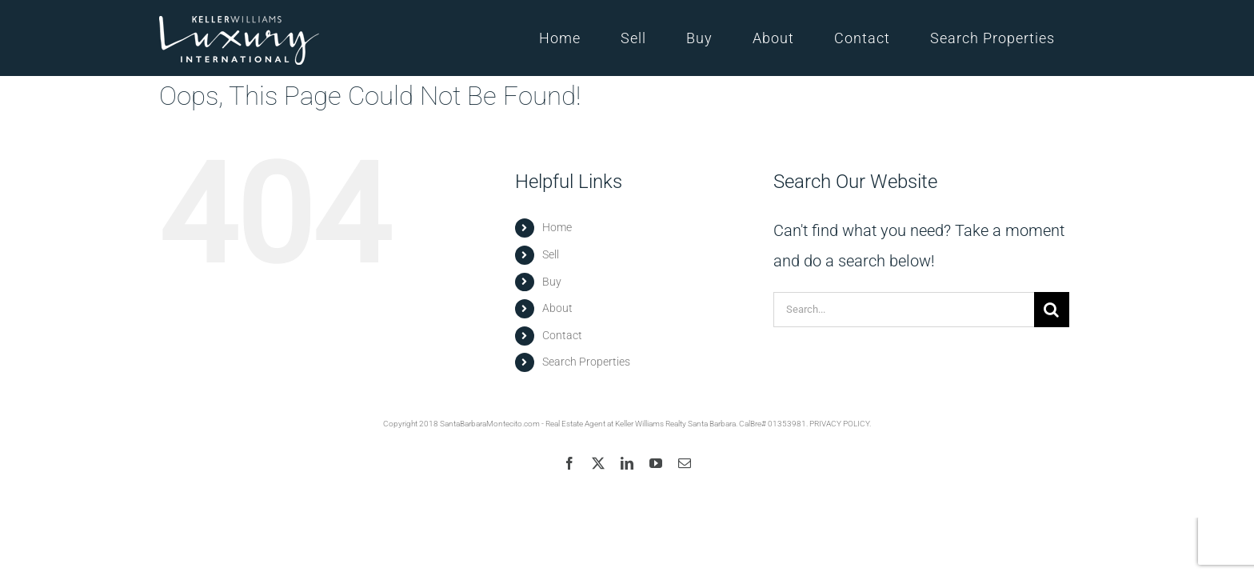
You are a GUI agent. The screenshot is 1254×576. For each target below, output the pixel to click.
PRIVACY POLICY (839, 423)
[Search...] (903, 309)
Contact (562, 335)
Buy (551, 281)
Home (557, 227)
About (557, 308)
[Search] (1051, 309)
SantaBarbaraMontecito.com (490, 423)
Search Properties (586, 361)
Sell (550, 254)
